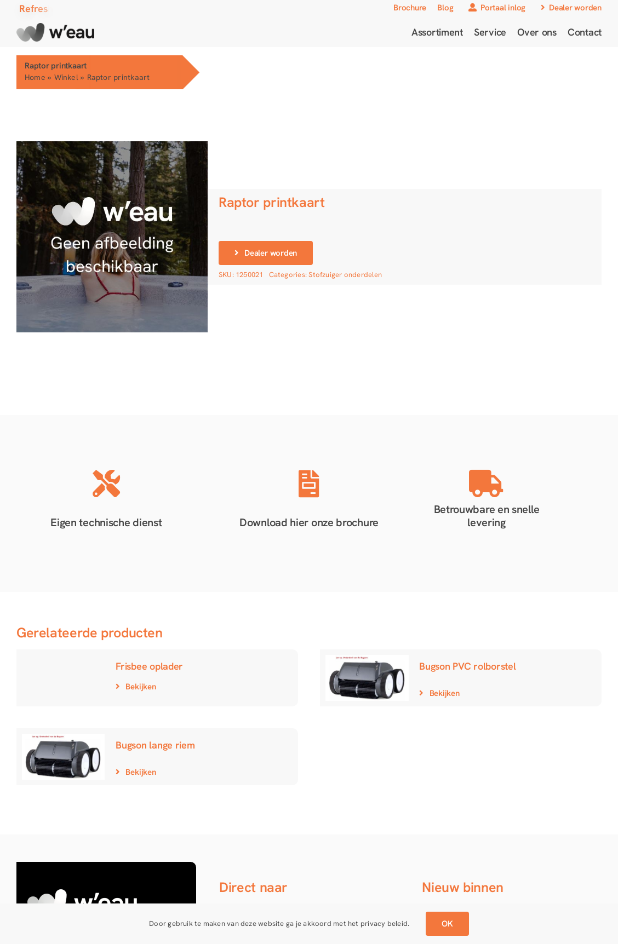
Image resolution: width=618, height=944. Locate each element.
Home (35, 77)
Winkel (66, 77)
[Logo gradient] (55, 26)
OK (447, 923)
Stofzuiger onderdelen (345, 274)
